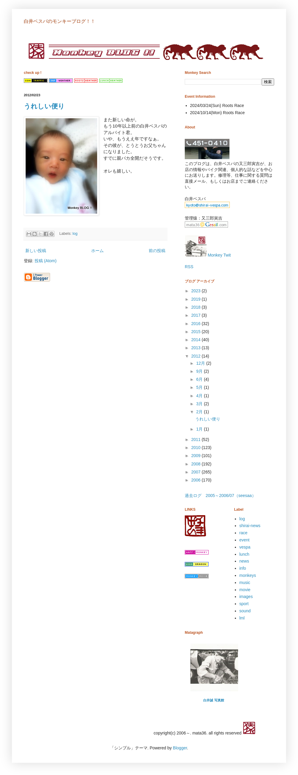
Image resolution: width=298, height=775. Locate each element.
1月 (200, 429)
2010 (196, 447)
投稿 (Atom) (46, 260)
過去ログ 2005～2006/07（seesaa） (220, 495)
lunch (244, 554)
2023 (196, 290)
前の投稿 (157, 250)
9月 (200, 371)
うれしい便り (44, 106)
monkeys (247, 575)
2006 (196, 480)
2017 (196, 315)
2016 (196, 323)
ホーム (97, 250)
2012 (196, 356)
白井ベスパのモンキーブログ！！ (59, 21)
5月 (200, 387)
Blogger (180, 748)
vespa (244, 547)
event (244, 540)
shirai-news (249, 525)
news (244, 561)
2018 (196, 307)
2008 (196, 464)
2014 (196, 339)
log (74, 234)
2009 (196, 455)
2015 (196, 331)
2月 (200, 411)
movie (244, 589)
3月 (200, 403)
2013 (196, 347)
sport (244, 603)
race (243, 532)
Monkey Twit (208, 255)
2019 (196, 299)
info (242, 568)
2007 (196, 472)
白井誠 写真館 (213, 700)
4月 (200, 395)
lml (242, 618)
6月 (200, 379)
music (244, 582)
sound (245, 610)
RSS (189, 266)
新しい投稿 (35, 250)
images (246, 596)
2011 (196, 439)
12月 (201, 363)
